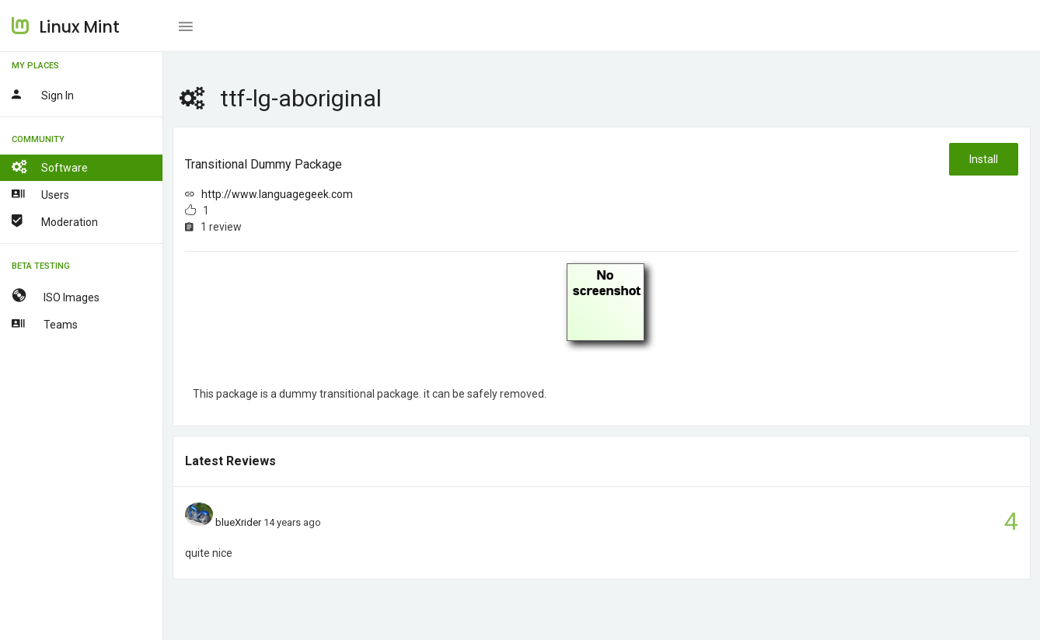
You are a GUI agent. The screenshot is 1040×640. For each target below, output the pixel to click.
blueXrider (238, 522)
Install (983, 159)
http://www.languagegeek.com (277, 194)
